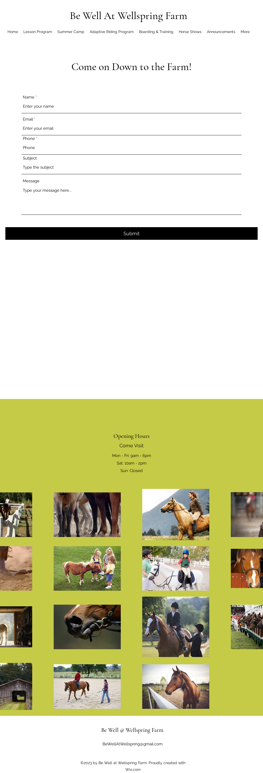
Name (28, 97)
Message (31, 181)
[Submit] (131, 233)
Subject (30, 158)
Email (28, 119)
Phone (29, 139)
